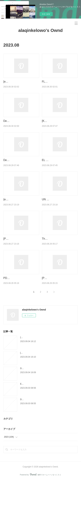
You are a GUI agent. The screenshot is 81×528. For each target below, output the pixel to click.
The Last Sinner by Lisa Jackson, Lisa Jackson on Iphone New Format (57, 273)
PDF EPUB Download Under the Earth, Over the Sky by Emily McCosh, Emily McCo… (21, 321)
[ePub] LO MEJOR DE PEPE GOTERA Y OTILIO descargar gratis (20, 86)
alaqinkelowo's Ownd (40, 30)
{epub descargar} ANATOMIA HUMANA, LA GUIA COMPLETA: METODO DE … (21, 225)
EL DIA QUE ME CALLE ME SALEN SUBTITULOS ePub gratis (59, 177)
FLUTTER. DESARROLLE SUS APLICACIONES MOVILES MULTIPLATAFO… (59, 86)
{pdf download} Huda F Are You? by (36, 385)
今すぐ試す (46, 14)
